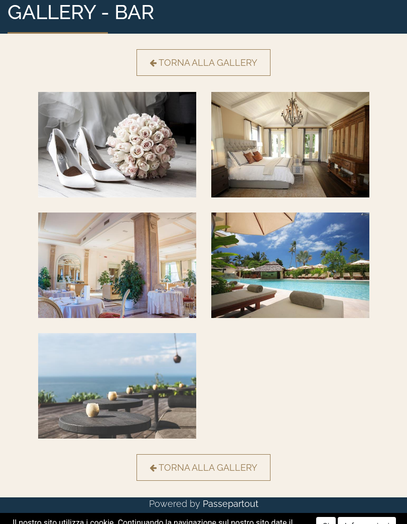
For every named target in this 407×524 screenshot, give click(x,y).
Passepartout (230, 503)
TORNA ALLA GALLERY (203, 62)
